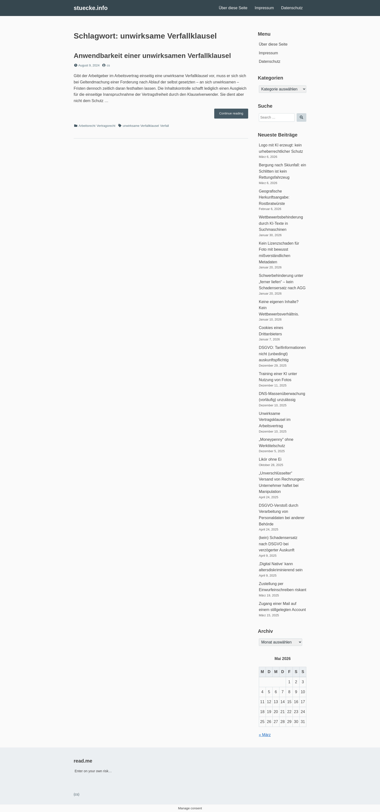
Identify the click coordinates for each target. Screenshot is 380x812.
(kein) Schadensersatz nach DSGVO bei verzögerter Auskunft (278, 544)
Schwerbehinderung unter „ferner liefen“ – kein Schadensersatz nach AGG (282, 281)
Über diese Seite (233, 8)
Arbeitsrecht (87, 126)
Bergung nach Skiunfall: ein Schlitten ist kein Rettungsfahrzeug (282, 171)
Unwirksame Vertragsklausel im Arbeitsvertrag (275, 419)
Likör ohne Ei (270, 459)
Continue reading (233, 115)
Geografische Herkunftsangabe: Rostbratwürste (274, 197)
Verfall (164, 126)
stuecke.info (91, 8)
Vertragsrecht (106, 126)
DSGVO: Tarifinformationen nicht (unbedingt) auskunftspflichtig (282, 354)
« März (265, 735)
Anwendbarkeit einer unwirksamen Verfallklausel (152, 55)
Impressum (264, 8)
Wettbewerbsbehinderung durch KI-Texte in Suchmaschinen (281, 223)
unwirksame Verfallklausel (141, 126)
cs (108, 65)
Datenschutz (292, 8)
